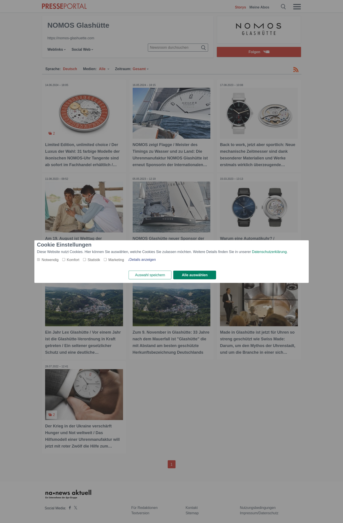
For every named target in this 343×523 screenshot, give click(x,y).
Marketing (116, 260)
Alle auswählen (195, 275)
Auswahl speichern (150, 275)
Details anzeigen (142, 259)
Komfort (73, 260)
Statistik (94, 260)
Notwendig (50, 260)
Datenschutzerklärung (269, 251)
